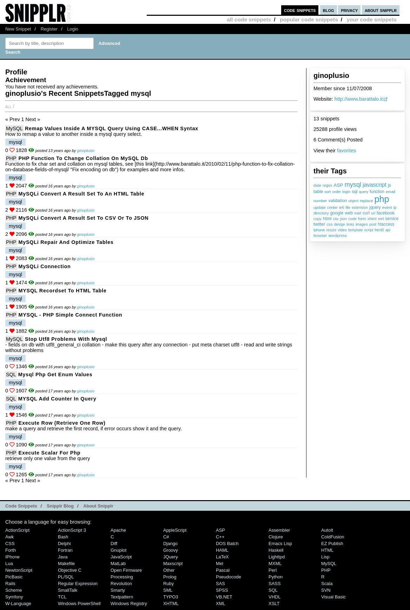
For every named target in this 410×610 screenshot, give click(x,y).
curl (366, 213)
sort (327, 192)
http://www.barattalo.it (359, 99)
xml (381, 219)
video (342, 230)
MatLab (118, 563)
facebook (386, 213)
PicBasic (14, 576)
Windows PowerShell (79, 603)
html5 (379, 230)
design (339, 224)
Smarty (118, 590)
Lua (9, 563)
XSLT (274, 603)
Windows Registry (129, 603)
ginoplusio (85, 150)
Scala (326, 583)
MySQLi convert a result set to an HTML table (82, 194)
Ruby (168, 583)
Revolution (121, 583)
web (349, 213)
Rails (10, 583)
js (389, 185)
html (327, 218)
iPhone (12, 556)
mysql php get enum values (55, 374)
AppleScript (174, 530)
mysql (352, 184)
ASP (338, 185)
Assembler (279, 530)
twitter (319, 224)
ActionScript (17, 530)
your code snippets (371, 19)
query (363, 192)
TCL (62, 596)
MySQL (14, 128)
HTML (327, 550)
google (337, 213)
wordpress (337, 235)
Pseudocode (228, 576)
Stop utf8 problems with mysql (66, 339)
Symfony (14, 596)
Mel (219, 563)
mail (357, 213)
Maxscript (173, 563)
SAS (220, 583)
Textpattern (122, 596)
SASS (275, 583)
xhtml (372, 219)
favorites (346, 150)
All (8, 106)
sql (354, 191)
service (391, 218)
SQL (11, 374)
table (318, 191)
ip (395, 207)
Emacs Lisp (280, 543)
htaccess (386, 224)
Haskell (276, 550)
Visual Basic (333, 596)
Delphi (64, 543)
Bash (63, 536)
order (336, 192)
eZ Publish (332, 543)
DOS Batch (227, 543)
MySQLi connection (45, 266)
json (343, 219)
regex (327, 185)
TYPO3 (170, 596)
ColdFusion (332, 536)
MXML (275, 563)
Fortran (65, 550)
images (362, 224)
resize (331, 230)
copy (317, 219)
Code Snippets (21, 506)
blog (328, 10)
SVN (326, 590)
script (368, 230)
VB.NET (224, 596)
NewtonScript (18, 570)
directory (321, 213)
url (373, 213)
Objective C (69, 570)
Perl (273, 570)
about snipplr (381, 10)
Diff (114, 543)
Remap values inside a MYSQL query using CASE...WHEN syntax (111, 128)
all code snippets (249, 19)
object (353, 201)
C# (166, 536)
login (346, 192)
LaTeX (222, 556)
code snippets (300, 10)
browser (320, 235)
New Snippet (18, 29)
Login (72, 29)
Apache (118, 530)
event (387, 207)
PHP (11, 158)
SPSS (222, 590)
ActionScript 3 (72, 530)
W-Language (18, 603)
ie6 (341, 207)
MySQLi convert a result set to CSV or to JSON (84, 218)
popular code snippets (309, 19)
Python (276, 576)
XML (220, 603)
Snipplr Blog (60, 506)
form (362, 219)
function (377, 191)
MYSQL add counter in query (57, 399)
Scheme (13, 590)
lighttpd (277, 556)
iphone (319, 230)
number (320, 201)
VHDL (275, 596)
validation (338, 200)
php (381, 199)
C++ (220, 536)
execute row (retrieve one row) (62, 423)
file (347, 207)
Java (62, 556)
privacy (349, 10)
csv (336, 219)
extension (360, 207)
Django (170, 543)
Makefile (66, 563)
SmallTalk (67, 590)
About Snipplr (98, 506)
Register (49, 29)
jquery (375, 207)
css (329, 224)
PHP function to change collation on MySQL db (83, 158)
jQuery (170, 556)
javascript (374, 185)
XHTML (171, 603)
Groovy (170, 550)
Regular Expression (78, 583)
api (387, 230)
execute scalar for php (50, 453)
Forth (10, 550)
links (350, 224)
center (332, 207)
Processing (122, 576)
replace (366, 201)
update (319, 207)
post (372, 224)
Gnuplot (118, 550)
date (317, 185)
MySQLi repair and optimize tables (66, 242)
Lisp (325, 556)
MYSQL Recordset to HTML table (63, 290)
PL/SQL (66, 576)
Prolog (169, 576)
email (390, 192)
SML (168, 590)
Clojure (276, 536)
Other (168, 570)
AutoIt (327, 530)
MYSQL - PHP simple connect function (71, 315)
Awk (9, 536)
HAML (222, 550)
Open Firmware (126, 570)
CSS (10, 543)
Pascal (223, 570)
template (355, 230)
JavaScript (121, 556)
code (353, 219)
